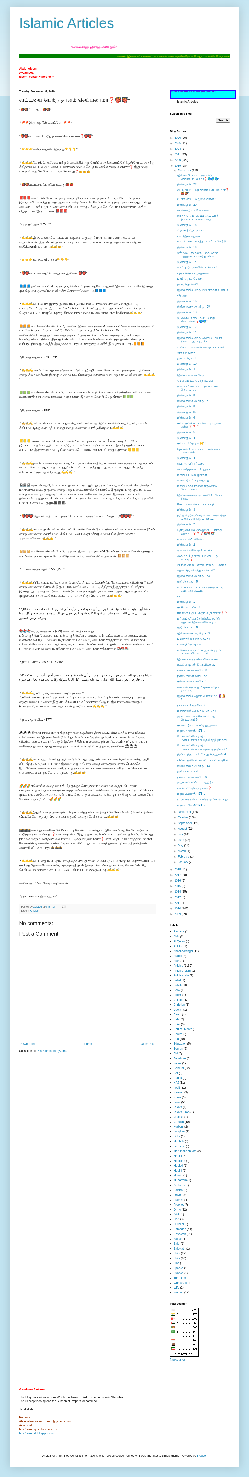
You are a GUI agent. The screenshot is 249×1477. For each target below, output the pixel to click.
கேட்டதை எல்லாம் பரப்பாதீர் (196, 504)
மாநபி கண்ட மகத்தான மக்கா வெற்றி (201, 241)
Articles (34, 910)
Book (177, 990)
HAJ (176, 1082)
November (185, 812)
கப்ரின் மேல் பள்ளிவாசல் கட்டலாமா (201, 565)
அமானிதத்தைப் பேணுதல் (194, 469)
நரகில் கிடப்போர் (188, 607)
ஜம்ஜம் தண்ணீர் (187, 284)
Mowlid (178, 1175)
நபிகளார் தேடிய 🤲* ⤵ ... (193, 443)
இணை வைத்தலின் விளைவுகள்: (198, 659)
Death (177, 1014)
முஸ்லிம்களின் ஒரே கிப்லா (195, 550)
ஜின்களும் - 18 (187, 224)
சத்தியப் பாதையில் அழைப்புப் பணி (201, 347)
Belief (177, 980)
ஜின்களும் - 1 (186, 601)
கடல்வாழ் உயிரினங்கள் (193, 210)
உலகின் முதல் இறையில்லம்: (196, 664)
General (179, 1068)
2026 (178, 137)
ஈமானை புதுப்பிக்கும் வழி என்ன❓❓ (202, 613)
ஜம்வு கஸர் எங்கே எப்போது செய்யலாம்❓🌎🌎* (196, 319)
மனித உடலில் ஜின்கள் (192, 475)
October (183, 817)
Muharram (180, 1180)
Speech (178, 1268)
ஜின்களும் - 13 (187, 312)
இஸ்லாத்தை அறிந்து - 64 (193, 375)
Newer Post (27, 1044)
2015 (178, 886)
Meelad (178, 1165)
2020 (178, 160)
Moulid (178, 1170)
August (183, 828)
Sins (176, 1263)
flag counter (177, 1359)
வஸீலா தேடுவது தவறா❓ (194, 788)
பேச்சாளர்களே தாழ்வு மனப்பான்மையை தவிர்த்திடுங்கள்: (202, 738)
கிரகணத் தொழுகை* (190, 230)
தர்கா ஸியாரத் (186, 352)
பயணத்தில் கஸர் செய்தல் (194, 638)
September (185, 823)
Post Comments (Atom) (52, 1051)
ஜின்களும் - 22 (187, 184)
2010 (178, 908)
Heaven (178, 1092)
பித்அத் (182, 295)
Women (178, 1292)
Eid (176, 1053)
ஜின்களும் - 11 (187, 332)
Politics (178, 1190)
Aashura (179, 931)
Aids (176, 936)
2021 (178, 154)
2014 (178, 891)
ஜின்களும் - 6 (186, 417)
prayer (178, 1194)
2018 (178, 869)
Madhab (179, 1141)
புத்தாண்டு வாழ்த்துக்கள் (193, 273)
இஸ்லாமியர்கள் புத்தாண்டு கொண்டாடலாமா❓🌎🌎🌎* (198, 177)
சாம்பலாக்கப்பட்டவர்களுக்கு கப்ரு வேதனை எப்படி (200, 588)
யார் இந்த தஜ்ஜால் (189, 236)
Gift (176, 1073)
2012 (178, 897)
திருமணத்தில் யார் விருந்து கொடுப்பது (202, 799)
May (181, 845)
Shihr (177, 1253)
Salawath (179, 1248)
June (181, 840)
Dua (176, 1039)
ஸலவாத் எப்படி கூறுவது (193, 480)
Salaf (177, 1243)
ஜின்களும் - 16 (187, 301)
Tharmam (180, 1277)
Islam (177, 1102)
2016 (178, 880)
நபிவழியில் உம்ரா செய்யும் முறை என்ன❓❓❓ (199, 425)
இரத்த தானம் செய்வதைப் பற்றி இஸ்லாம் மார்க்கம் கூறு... (197, 217)
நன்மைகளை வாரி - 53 (192, 670)
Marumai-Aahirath (185, 1151)
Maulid (178, 1155)
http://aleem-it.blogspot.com (36, 1433)
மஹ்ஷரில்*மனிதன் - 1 (192, 539)
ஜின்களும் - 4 (186, 438)
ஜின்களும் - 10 (187, 363)
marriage (179, 1146)
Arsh (177, 961)
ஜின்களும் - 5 (186, 432)
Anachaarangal (183, 951)
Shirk (177, 1258)
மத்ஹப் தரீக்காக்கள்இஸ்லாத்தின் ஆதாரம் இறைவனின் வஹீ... (198, 620)
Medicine (179, 1161)
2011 (178, 902)
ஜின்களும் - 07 (187, 412)
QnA (176, 1219)
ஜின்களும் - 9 (186, 369)
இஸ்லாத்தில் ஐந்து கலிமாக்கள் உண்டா (202, 290)
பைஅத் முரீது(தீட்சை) (191, 463)
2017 (178, 874)
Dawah (178, 1009)
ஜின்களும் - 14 (187, 262)
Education (180, 1043)
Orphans (179, 1185)
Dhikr (177, 1024)
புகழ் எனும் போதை (190, 278)
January (183, 862)
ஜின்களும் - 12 (187, 327)
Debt (177, 1019)
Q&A (177, 1214)
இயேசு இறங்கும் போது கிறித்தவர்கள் (202, 754)
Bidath (178, 985)
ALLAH (178, 946)
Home (88, 1044)
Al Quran (179, 941)
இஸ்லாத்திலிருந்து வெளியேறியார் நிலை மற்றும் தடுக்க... (199, 339)
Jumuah (179, 1122)
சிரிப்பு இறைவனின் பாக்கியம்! (197, 267)
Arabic (178, 956)
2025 (178, 143)
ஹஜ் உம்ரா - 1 (186, 358)
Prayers (178, 1199)
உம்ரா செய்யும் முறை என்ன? (196, 199)
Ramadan (180, 1229)
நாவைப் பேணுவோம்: (192, 705)
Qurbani (179, 1224)
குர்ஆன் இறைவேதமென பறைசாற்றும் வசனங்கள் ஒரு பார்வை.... (202, 517)
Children (179, 1000)
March (182, 851)
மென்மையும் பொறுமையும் (195, 380)
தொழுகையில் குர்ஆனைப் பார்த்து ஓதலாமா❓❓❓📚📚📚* (199, 531)
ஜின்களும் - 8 (186, 395)
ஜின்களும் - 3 (186, 509)
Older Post (147, 1044)
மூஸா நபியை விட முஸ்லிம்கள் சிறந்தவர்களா (198, 388)
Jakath (178, 1107)
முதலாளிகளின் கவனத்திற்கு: (196, 782)
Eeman (178, 1048)
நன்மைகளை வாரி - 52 (192, 676)
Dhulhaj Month (183, 1029)
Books (177, 995)
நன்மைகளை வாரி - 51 (192, 681)
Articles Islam (182, 970)
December (185, 170)
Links (177, 1136)
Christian (179, 1004)
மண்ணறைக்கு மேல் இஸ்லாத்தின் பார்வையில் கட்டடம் (199, 651)
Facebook (180, 1058)
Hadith (178, 1078)
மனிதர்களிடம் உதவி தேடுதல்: (197, 710)
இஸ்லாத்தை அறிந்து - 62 (193, 765)
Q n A (177, 1209)
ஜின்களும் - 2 (186, 524)
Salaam (178, 1238)
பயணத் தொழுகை (189, 644)
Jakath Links (182, 1112)
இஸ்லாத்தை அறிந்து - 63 (193, 576)
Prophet (179, 1204)
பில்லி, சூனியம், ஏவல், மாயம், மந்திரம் (203, 760)
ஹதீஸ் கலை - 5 (187, 581)
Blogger (202, 1455)
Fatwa (177, 1063)
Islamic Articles (66, 23)
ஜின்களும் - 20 (187, 204)
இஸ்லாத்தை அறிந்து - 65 (193, 306)
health (177, 1087)
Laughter (179, 1131)
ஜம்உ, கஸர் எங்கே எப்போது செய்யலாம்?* (196, 718)
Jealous (178, 1117)
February (184, 856)
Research (180, 1234)
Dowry (178, 1034)
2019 (178, 165)
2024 (178, 148)
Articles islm (181, 975)
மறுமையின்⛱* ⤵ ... (191, 731)
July (181, 834)
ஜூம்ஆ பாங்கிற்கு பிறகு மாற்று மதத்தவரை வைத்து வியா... (198, 254)
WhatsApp (180, 1282)
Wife (176, 1287)
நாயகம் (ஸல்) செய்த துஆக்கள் (197, 725)
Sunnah (178, 1273)
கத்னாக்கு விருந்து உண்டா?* (196, 570)
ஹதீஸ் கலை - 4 (187, 771)
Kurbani (178, 1126)
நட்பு (180, 596)
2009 (178, 914)
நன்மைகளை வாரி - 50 (192, 777)
